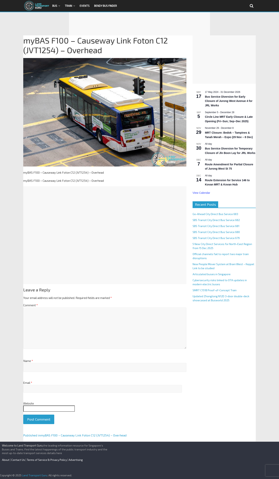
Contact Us (18, 459)
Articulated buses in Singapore (212, 274)
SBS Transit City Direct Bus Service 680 (216, 232)
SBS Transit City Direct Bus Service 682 (216, 220)
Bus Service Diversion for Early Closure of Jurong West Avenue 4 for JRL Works (228, 101)
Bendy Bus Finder (105, 5)
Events (85, 5)
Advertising (76, 459)
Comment (30, 305)
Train (68, 5)
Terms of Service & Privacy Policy (47, 459)
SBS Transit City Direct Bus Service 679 (216, 238)
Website (28, 403)
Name (28, 361)
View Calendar (201, 192)
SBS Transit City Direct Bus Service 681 (216, 226)
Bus (54, 5)
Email (27, 382)
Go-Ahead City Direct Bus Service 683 (215, 214)
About (5, 459)
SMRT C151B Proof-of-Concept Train (215, 290)
